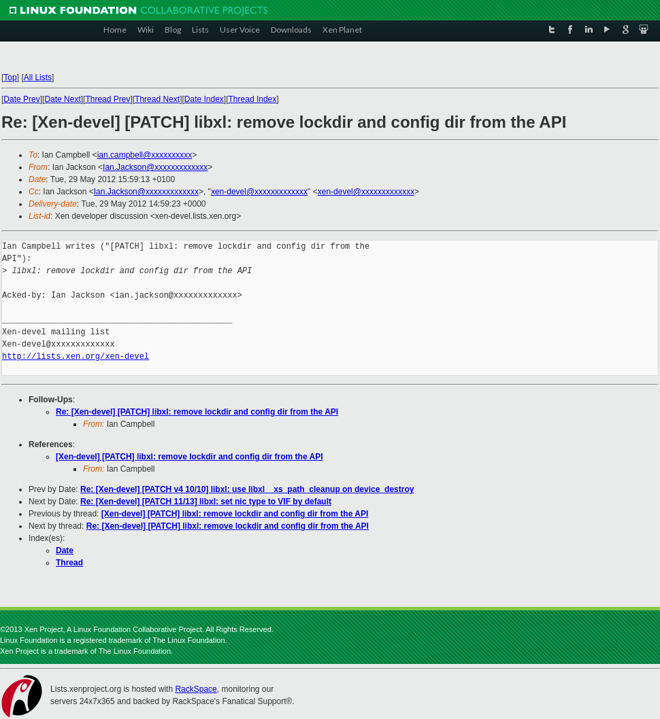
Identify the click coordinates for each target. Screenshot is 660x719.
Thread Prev (107, 99)
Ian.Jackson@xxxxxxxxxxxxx (155, 167)
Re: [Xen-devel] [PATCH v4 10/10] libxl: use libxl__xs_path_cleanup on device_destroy (247, 489)
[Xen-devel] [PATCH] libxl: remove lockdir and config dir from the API (189, 456)
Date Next (62, 99)
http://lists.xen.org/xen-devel (75, 356)
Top (9, 77)
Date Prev (21, 99)
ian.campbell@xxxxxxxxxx (145, 155)
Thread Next (157, 99)
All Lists (38, 77)
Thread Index (253, 99)
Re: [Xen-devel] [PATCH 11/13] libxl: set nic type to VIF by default (205, 501)
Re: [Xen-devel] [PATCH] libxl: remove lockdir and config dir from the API (197, 412)
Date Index (204, 99)
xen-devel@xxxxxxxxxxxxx (259, 191)
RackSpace (195, 689)
